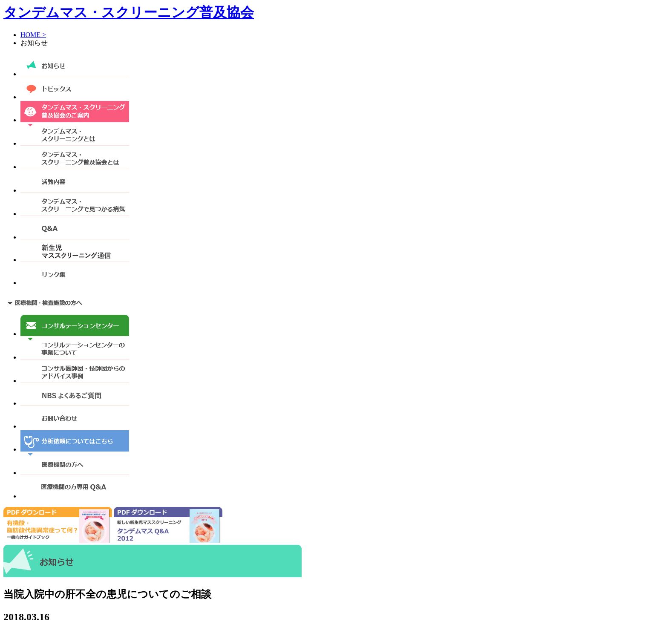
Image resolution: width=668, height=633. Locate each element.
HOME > (33, 34)
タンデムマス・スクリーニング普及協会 (128, 12)
